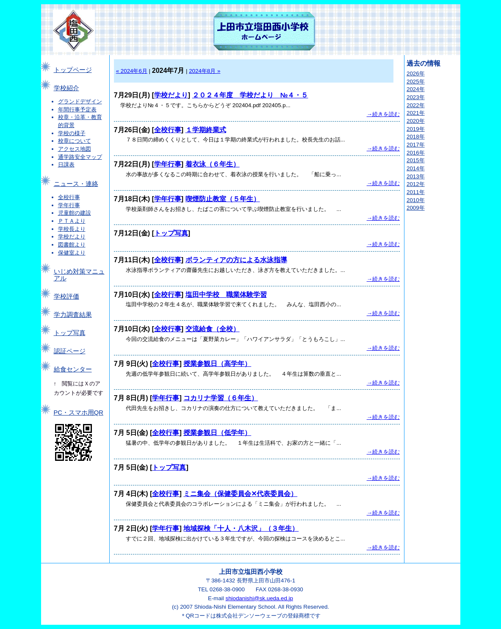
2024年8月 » (204, 71)
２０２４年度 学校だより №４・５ (250, 95)
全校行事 (69, 197)
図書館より (72, 244)
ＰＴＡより (72, 221)
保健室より (72, 252)
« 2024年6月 (131, 71)
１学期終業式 (205, 129)
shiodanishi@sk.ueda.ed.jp (259, 598)
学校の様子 (72, 133)
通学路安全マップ (80, 157)
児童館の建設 (74, 213)
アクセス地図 (74, 149)
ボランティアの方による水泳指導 (236, 259)
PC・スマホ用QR (78, 412)
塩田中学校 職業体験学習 (226, 294)
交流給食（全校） (212, 329)
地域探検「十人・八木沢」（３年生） (241, 528)
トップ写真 (70, 333)
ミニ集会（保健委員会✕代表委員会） (240, 493)
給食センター (73, 369)
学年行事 (69, 205)
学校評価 (66, 296)
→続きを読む (383, 114)
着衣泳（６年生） (212, 164)
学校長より (72, 229)
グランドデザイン (80, 101)
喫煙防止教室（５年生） (222, 198)
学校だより (72, 236)
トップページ (73, 70)
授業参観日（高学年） (217, 363)
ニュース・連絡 (76, 183)
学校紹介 (66, 88)
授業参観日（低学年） (217, 432)
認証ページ (70, 351)
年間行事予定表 (77, 109)
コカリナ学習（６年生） (220, 398)
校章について (74, 141)
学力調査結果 (73, 314)
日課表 (66, 164)
